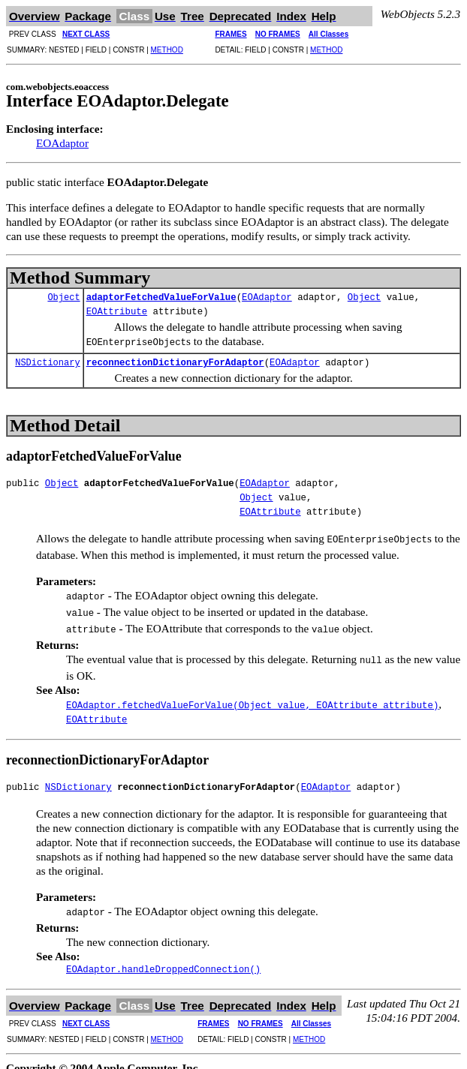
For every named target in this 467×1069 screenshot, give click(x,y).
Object (63, 298)
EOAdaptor (62, 143)
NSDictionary (47, 362)
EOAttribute (116, 312)
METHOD (167, 50)
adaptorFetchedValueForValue (161, 298)
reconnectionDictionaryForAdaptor (175, 362)
